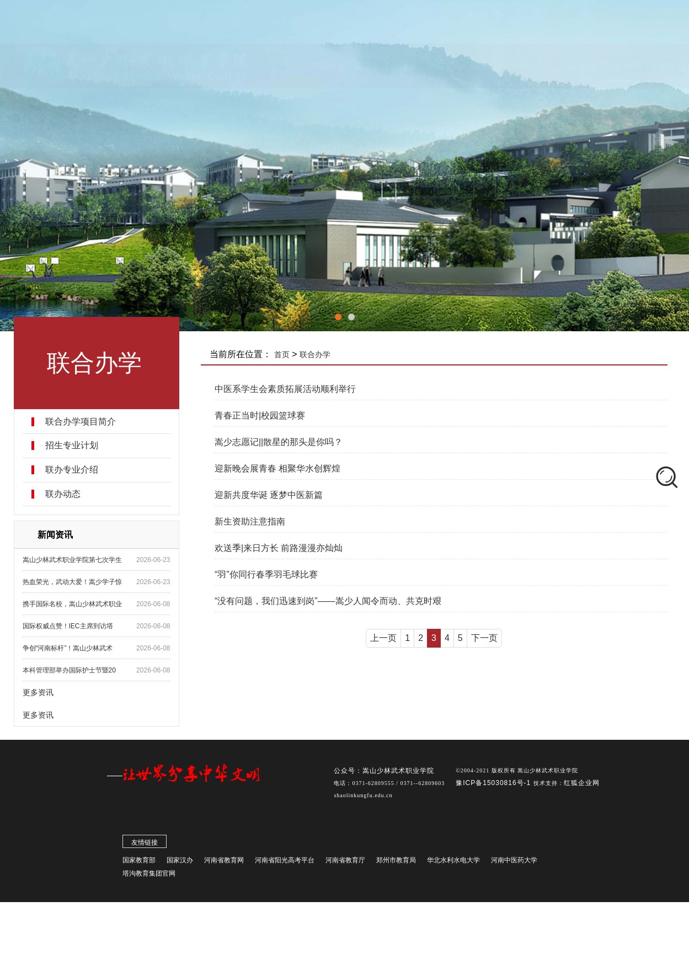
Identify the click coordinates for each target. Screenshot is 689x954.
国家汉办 (180, 862)
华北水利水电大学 (453, 862)
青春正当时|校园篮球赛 (260, 415)
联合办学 (315, 354)
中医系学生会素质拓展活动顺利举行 (285, 389)
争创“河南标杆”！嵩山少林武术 (68, 648)
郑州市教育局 (396, 862)
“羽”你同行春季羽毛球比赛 (266, 574)
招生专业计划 (71, 445)
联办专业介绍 (71, 469)
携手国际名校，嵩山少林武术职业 (72, 604)
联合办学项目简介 (80, 421)
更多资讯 (38, 692)
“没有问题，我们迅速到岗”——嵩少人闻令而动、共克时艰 (328, 601)
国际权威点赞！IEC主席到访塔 (68, 626)
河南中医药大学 (514, 862)
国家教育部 (139, 862)
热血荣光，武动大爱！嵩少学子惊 (72, 582)
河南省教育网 (224, 862)
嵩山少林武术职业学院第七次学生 (72, 560)
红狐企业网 (582, 785)
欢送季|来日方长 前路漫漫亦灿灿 (279, 548)
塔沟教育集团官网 (148, 875)
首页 (282, 354)
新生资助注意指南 (250, 521)
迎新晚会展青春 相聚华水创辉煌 (277, 468)
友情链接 (144, 845)
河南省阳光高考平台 (284, 862)
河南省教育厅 (345, 862)
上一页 (383, 638)
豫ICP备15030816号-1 (494, 785)
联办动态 (63, 494)
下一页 (484, 638)
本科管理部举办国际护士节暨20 (69, 670)
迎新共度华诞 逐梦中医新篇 (269, 495)
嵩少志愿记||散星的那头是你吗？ (279, 442)
